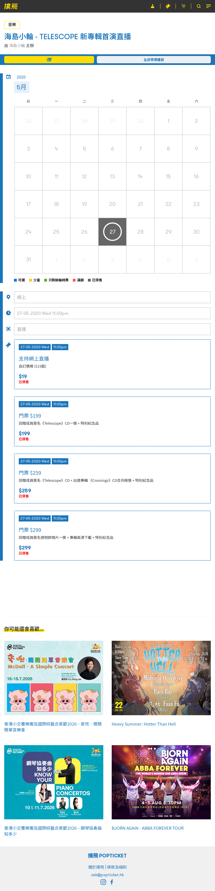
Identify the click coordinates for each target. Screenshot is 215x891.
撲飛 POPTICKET (107, 855)
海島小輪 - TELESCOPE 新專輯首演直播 (67, 36)
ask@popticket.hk (107, 874)
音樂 (12, 24)
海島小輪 (17, 45)
